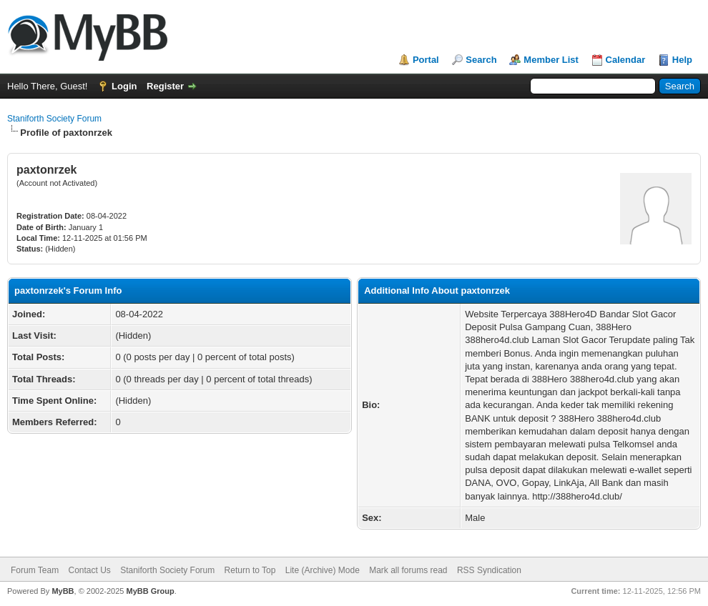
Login (124, 86)
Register (165, 86)
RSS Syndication (489, 570)
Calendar (626, 59)
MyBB (62, 591)
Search (481, 59)
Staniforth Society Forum (54, 119)
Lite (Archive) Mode (322, 570)
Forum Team (35, 570)
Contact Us (89, 570)
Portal (426, 59)
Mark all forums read (408, 570)
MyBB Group (150, 591)
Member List (551, 59)
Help (682, 59)
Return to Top (250, 570)
